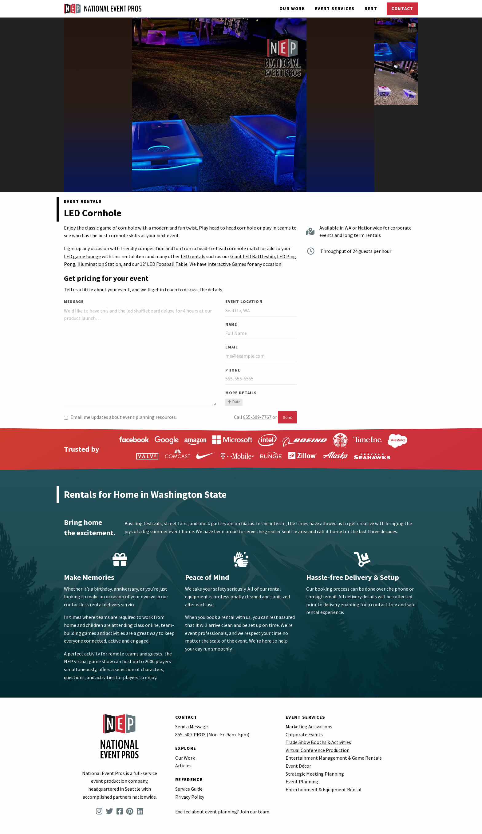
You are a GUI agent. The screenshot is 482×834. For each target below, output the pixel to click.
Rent (371, 8)
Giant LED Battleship (252, 256)
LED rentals (193, 256)
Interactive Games (226, 264)
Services (335, 8)
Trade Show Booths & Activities (318, 742)
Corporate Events (304, 734)
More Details (241, 392)
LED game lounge (82, 256)
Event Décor (298, 766)
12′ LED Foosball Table (164, 264)
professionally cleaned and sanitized (251, 596)
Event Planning (302, 781)
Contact (402, 8)
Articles (183, 765)
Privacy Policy (189, 797)
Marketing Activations (309, 726)
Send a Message (191, 726)
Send (287, 417)
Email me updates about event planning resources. (120, 417)
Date (234, 401)
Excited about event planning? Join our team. (222, 811)
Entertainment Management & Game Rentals (334, 758)
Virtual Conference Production (318, 750)
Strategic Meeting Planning (315, 774)
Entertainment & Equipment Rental (324, 789)
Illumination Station (99, 264)
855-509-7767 (257, 417)
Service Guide (189, 789)
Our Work (292, 8)
